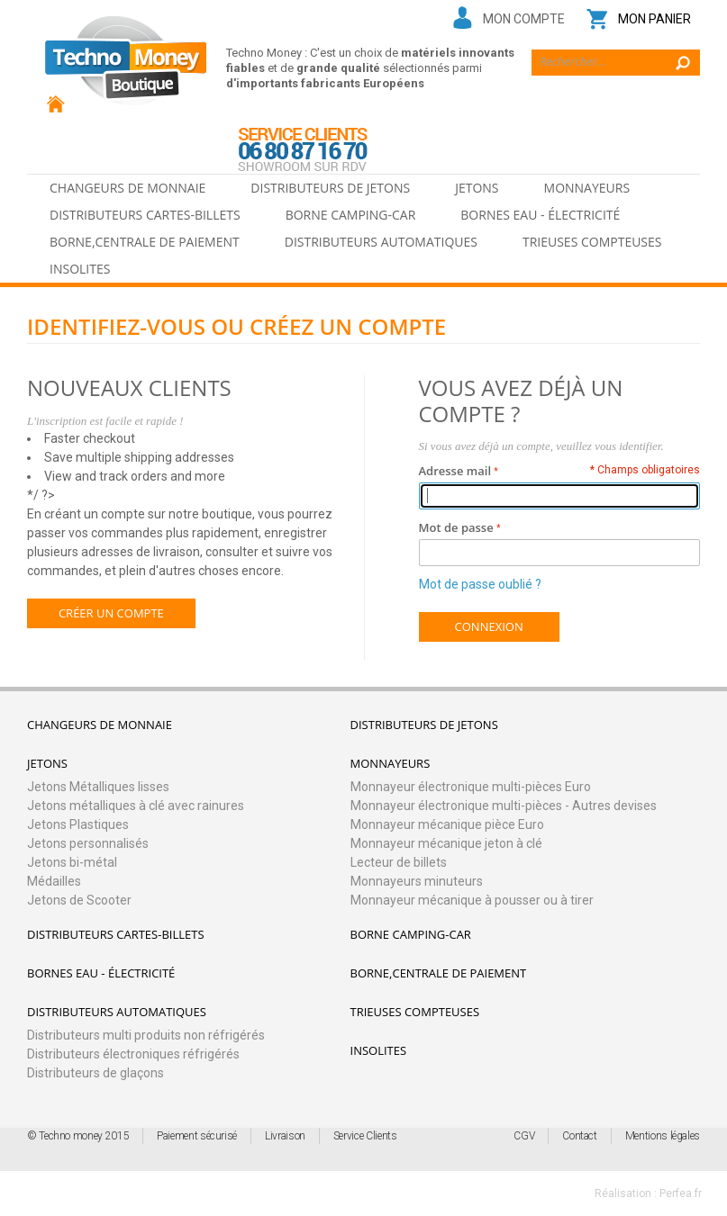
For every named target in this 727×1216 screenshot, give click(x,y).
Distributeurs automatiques (381, 241)
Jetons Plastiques (78, 824)
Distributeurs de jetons (330, 187)
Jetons (476, 187)
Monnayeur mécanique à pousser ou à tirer (472, 900)
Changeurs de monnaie (127, 187)
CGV (523, 1136)
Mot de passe (456, 527)
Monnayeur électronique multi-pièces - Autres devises (503, 805)
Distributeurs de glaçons (95, 1073)
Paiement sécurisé (197, 1136)
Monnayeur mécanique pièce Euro (447, 824)
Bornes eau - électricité (540, 214)
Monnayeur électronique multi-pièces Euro (470, 786)
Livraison (285, 1136)
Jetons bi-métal (72, 862)
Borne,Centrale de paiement (145, 241)
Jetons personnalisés (88, 843)
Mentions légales (662, 1136)
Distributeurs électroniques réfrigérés (133, 1054)
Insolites (80, 268)
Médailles (54, 881)
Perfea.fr (680, 1193)
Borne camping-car (351, 214)
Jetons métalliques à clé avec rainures (135, 805)
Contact (579, 1136)
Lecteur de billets (398, 862)
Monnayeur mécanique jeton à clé (446, 843)
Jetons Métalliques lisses (98, 786)
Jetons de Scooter (79, 900)
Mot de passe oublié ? (480, 584)
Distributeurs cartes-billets (145, 214)
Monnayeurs (587, 187)
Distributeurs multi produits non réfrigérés (146, 1035)
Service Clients (365, 1136)
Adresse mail (455, 471)
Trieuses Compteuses (592, 241)
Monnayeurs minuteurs (416, 881)
